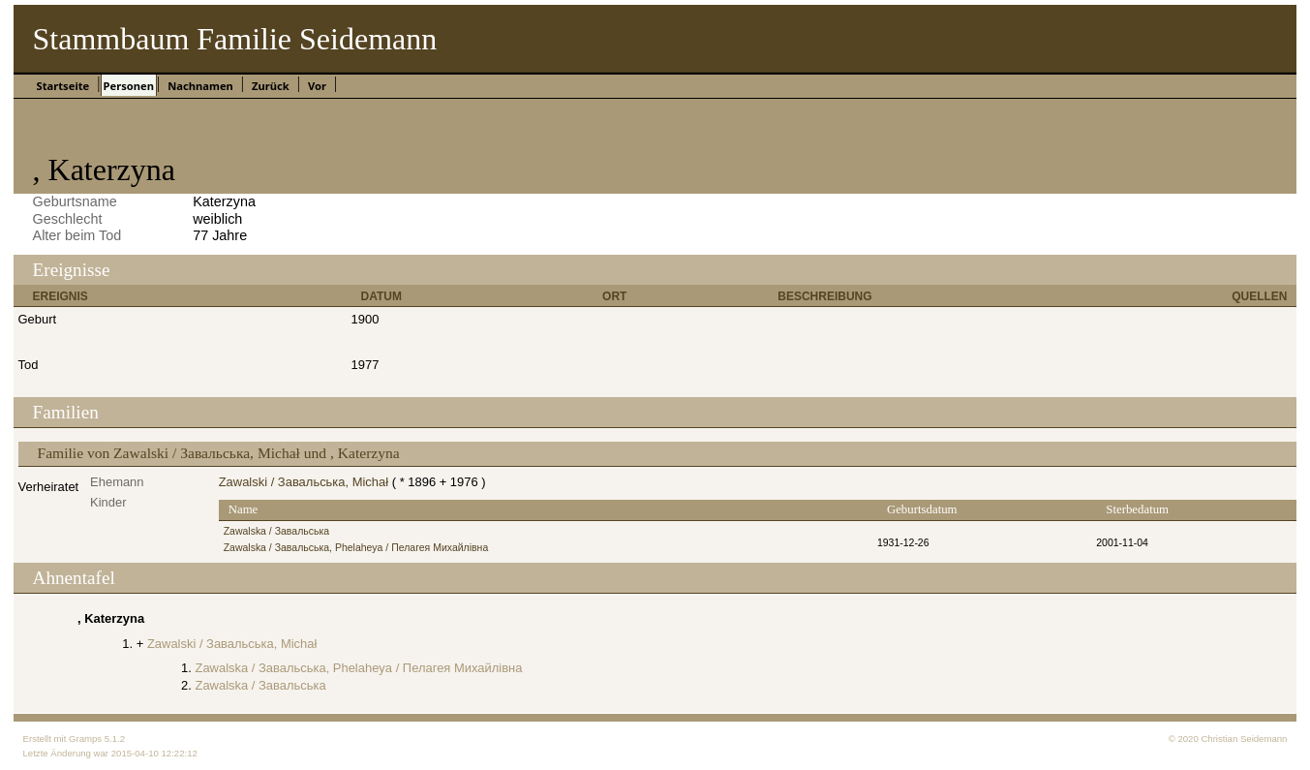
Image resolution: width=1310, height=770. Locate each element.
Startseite (63, 85)
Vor (317, 85)
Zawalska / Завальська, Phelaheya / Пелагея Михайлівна (356, 547)
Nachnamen (200, 85)
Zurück (270, 85)
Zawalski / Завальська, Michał (303, 482)
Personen (129, 85)
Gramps (85, 738)
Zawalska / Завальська (276, 531)
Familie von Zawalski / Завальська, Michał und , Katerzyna (219, 453)
